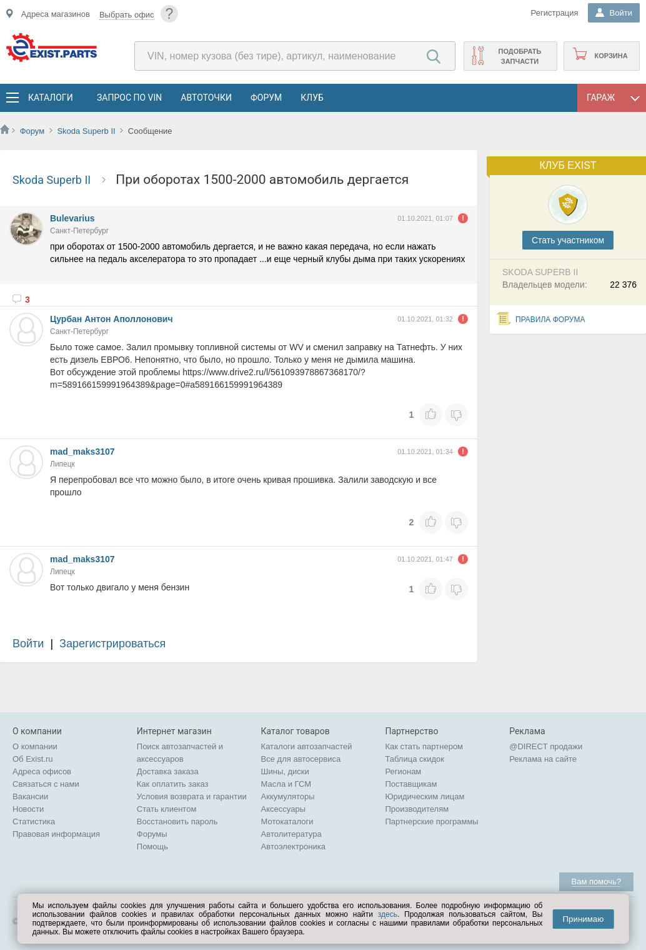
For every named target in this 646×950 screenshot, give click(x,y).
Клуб (312, 98)
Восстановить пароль (177, 821)
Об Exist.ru (32, 759)
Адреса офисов (41, 771)
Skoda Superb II (86, 131)
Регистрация (555, 13)
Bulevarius (72, 218)
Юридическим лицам (424, 796)
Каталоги (50, 98)
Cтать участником (568, 240)
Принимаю (583, 919)
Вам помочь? (596, 881)
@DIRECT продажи (545, 746)
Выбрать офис (126, 14)
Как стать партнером (424, 746)
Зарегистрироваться (112, 643)
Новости (28, 809)
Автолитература (291, 834)
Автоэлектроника (293, 846)
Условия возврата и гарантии (192, 796)
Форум (266, 98)
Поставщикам (411, 784)
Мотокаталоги (287, 821)
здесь (387, 914)
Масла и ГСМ (286, 784)
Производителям (417, 809)
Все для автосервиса (301, 759)
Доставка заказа (168, 771)
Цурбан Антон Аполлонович (111, 319)
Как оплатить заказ (173, 784)
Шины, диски (285, 771)
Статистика (33, 821)
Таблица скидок (414, 759)
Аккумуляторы (288, 796)
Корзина (610, 55)
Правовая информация (56, 834)
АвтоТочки (206, 98)
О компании (34, 746)
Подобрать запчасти (519, 56)
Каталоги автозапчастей (306, 746)
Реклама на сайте (543, 759)
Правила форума (550, 319)
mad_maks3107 (82, 452)
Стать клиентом (167, 809)
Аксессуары (283, 809)
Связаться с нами (45, 784)
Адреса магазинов (55, 14)
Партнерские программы (431, 821)
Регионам (403, 771)
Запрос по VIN (129, 98)
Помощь (152, 846)
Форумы (152, 834)
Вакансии (30, 796)
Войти (28, 643)
